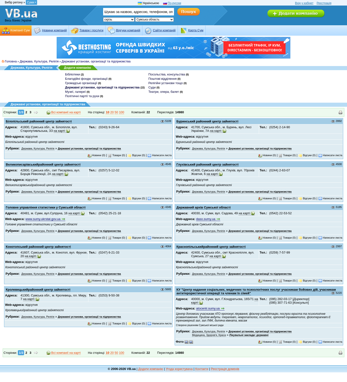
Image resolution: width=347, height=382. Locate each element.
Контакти (201, 369)
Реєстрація (324, 3)
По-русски (174, 3)
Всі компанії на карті (64, 112)
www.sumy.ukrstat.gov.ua (43, 219)
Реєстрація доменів (225, 369)
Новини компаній (54, 30)
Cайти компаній (164, 30)
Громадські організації (81, 83)
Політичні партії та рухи (82, 96)
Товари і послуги (91, 30)
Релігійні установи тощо (165, 83)
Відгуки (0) (136, 155)
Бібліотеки (72, 74)
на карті (59, 131)
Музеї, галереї (75, 92)
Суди (152, 87)
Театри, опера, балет (163, 92)
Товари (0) (116, 155)
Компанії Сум (20, 30)
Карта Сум (195, 30)
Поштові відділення (162, 78)
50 (116, 112)
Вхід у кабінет (304, 3)
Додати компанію (77, 67)
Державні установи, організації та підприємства (96, 61)
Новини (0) (96, 155)
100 (121, 112)
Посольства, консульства (166, 74)
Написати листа (159, 155)
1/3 (21, 112)
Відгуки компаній (128, 30)
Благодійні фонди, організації (86, 78)
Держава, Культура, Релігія (39, 61)
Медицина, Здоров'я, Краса (209, 335)
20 (111, 112)
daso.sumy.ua (205, 219)
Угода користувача (179, 369)
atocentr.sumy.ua (208, 308)
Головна (11, 61)
